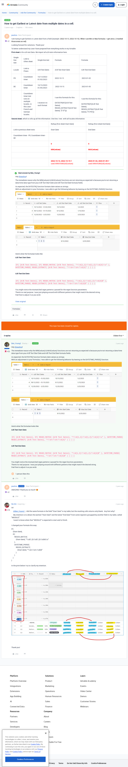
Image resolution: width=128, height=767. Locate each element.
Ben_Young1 (16, 343)
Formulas (42, 12)
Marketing (49, 686)
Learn (82, 675)
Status (47, 731)
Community (13, 12)
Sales (47, 701)
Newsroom (48, 737)
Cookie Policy (35, 759)
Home (4, 12)
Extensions (15, 691)
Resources (14, 711)
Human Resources (53, 696)
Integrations (15, 686)
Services (14, 721)
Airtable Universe (17, 742)
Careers (47, 721)
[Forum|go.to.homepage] (17, 4)
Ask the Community (28, 12)
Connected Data (17, 706)
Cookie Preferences (98, 763)
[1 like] (20, 473)
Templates (14, 737)
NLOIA (13, 504)
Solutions (49, 675)
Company (48, 711)
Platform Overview (18, 681)
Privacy (52, 763)
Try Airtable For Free (52, 742)
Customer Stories (88, 701)
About (46, 716)
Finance (48, 706)
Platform (14, 675)
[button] (2, 5)
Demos (83, 696)
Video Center (86, 691)
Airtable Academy (88, 681)
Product (48, 681)
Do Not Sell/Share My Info (77, 763)
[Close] (45, 748)
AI (11, 701)
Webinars (84, 706)
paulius (14, 35)
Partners (14, 716)
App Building (15, 696)
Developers (15, 726)
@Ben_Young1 (19, 511)
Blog (46, 726)
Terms (60, 763)
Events (83, 686)
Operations (50, 691)
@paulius (22, 176)
